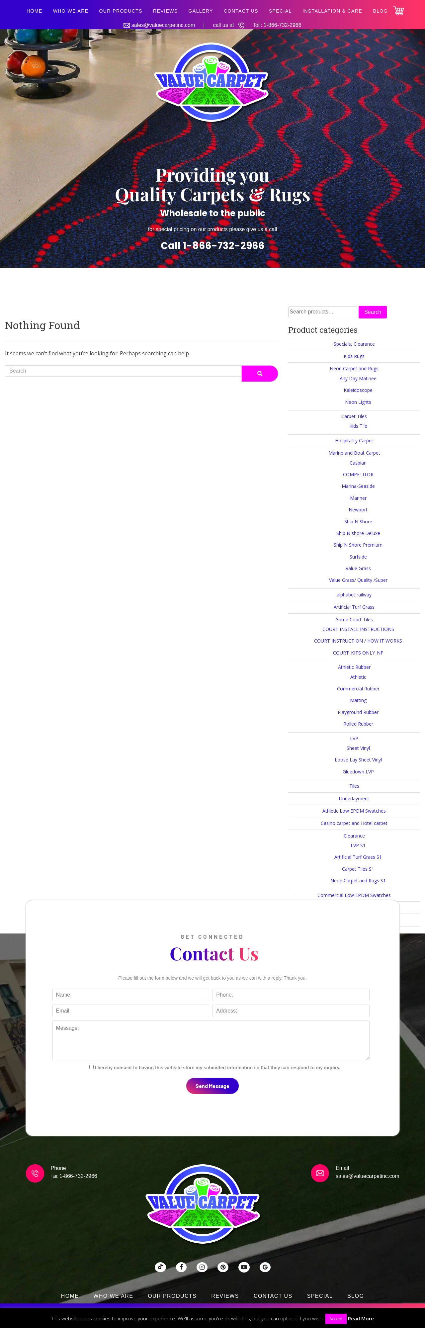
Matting (358, 700)
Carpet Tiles (354, 416)
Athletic (358, 677)
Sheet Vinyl (358, 748)
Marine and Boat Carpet (354, 453)
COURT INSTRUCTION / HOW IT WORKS (358, 641)
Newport (358, 509)
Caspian (358, 463)
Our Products (120, 11)
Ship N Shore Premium (358, 545)
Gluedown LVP (358, 771)
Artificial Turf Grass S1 (358, 857)
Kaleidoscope (358, 390)
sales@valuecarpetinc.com (163, 25)
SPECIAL (280, 11)
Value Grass (358, 568)
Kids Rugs (354, 356)
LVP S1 (358, 845)
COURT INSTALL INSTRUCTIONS (358, 629)
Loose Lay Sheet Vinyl (358, 759)
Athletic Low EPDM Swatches (354, 811)
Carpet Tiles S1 (358, 869)
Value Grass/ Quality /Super (358, 580)
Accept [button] (336, 1319)
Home (34, 11)
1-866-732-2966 (282, 25)
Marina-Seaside (358, 486)
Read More (361, 1318)
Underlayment (354, 798)
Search (372, 312)
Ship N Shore (358, 521)
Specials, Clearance (354, 344)
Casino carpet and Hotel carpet (354, 823)
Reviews (165, 11)
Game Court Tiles (354, 619)
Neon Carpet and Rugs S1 (358, 880)
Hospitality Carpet (354, 440)
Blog (380, 11)
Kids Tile (358, 426)
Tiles (354, 786)
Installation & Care (332, 11)
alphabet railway (354, 594)
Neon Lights (358, 402)
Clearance (354, 836)
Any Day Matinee (358, 378)
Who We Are (71, 11)
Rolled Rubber (358, 724)
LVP (354, 738)
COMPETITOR (358, 474)
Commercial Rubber (358, 688)
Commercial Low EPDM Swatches (354, 895)
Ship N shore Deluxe (358, 533)
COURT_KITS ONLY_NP (358, 653)
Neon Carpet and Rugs (354, 368)
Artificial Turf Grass (354, 607)
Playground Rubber (358, 712)
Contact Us (241, 11)
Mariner (358, 498)
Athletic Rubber (354, 667)
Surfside (358, 557)
